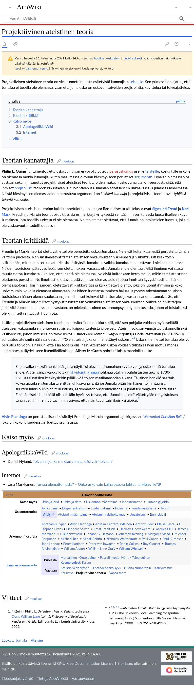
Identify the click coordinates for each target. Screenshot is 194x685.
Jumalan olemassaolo (21, 565)
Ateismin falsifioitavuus (109, 514)
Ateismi (48, 514)
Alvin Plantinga (14, 416)
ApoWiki (29, 7)
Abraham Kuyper (53, 524)
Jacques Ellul (164, 529)
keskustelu (113, 58)
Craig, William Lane (26, 616)
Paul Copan (150, 539)
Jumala (21, 640)
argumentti (143, 177)
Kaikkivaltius (163, 568)
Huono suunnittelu (137, 568)
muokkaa (68, 161)
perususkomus (121, 171)
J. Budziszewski (71, 534)
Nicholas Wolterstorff (121, 539)
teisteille (152, 171)
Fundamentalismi (144, 508)
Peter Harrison (73, 544)
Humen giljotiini (158, 502)
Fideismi (121, 508)
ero (18, 68)
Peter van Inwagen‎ (102, 544)
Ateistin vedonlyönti (75, 568)
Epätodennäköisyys (106, 568)
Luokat (7, 640)
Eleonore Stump (77, 529)
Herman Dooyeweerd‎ (135, 529)
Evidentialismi (101, 508)
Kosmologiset (70, 562)
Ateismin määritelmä (72, 514)
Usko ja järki (50, 502)
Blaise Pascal (166, 524)
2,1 (117, 607)
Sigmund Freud (164, 208)
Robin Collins (129, 544)
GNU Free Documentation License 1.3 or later (94, 663)
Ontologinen (88, 557)
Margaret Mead (159, 534)
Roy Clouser (151, 544)
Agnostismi (49, 508)
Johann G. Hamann (100, 534)
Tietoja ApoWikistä (52, 678)
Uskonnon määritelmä (101, 502)
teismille (136, 81)
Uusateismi (137, 514)
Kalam (86, 562)
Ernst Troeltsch (104, 529)
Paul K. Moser (173, 539)
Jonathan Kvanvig (130, 534)
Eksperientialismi (74, 508)
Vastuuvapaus (83, 678)
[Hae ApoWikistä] (97, 18)
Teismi (165, 508)
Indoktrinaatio (132, 502)
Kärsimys (67, 573)
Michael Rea (69, 539)
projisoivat (23, 188)
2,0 (113, 607)
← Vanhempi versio (35, 68)
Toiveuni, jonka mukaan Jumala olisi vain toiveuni (73, 461)
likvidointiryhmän (84, 372)
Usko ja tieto (72, 502)
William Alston (74, 549)
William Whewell (131, 549)
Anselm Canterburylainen (113, 524)
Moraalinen (68, 557)
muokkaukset (132, 58)
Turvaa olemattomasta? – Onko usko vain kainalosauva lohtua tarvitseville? (97, 484)
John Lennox (50, 544)
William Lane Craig (101, 549)
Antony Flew (144, 524)
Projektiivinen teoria (91, 573)
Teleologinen (141, 557)
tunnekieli (158, 514)
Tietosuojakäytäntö (17, 678)
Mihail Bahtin (92, 539)
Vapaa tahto (117, 573)
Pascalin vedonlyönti (114, 557)
